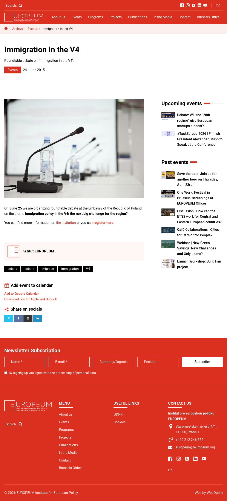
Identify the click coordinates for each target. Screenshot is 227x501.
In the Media (162, 17)
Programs (95, 17)
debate (29, 269)
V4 (88, 269)
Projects (115, 17)
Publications (137, 17)
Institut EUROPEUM (37, 251)
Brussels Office (208, 17)
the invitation (66, 223)
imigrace (47, 269)
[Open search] (14, 5)
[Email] (27, 318)
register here (104, 223)
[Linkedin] (37, 318)
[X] (8, 318)
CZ (218, 5)
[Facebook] (18, 318)
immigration (70, 269)
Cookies (120, 422)
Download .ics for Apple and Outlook (30, 299)
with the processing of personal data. (70, 373)
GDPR (118, 414)
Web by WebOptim (209, 493)
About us (58, 17)
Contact (184, 17)
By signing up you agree (53, 373)
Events (77, 17)
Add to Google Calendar (21, 294)
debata (12, 269)
